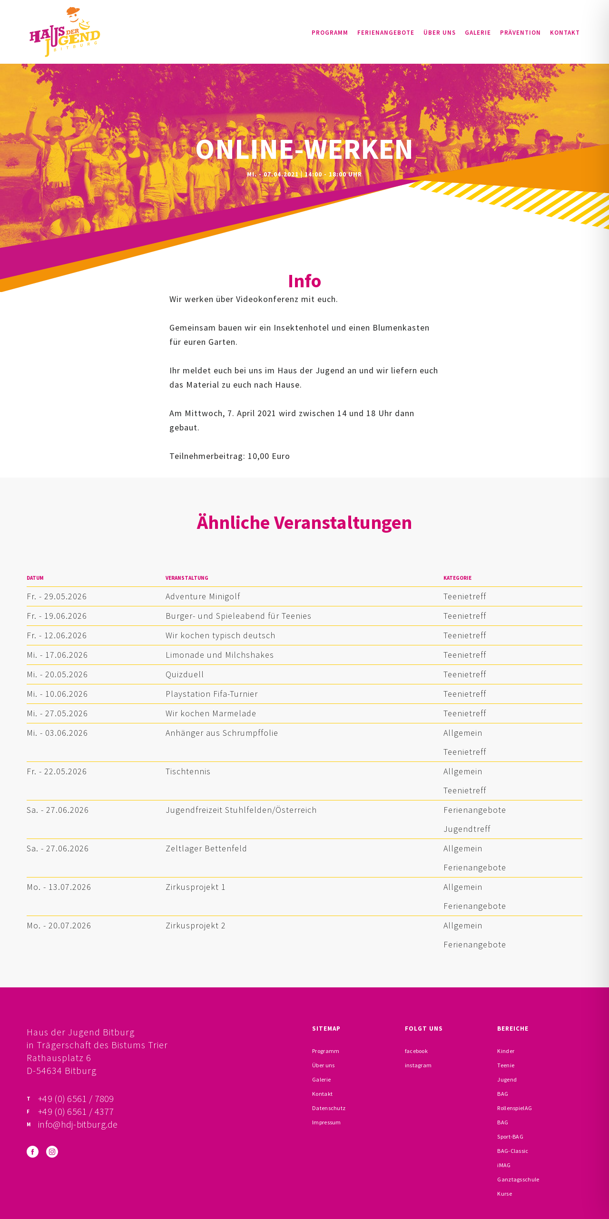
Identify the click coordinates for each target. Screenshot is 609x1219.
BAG (502, 1093)
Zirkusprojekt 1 (196, 886)
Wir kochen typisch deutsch (220, 635)
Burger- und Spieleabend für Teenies (239, 615)
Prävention (520, 33)
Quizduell (185, 674)
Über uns (439, 33)
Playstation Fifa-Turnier (212, 693)
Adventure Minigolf (203, 596)
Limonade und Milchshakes (220, 654)
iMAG (504, 1165)
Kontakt (565, 33)
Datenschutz (328, 1108)
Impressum (326, 1122)
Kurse (504, 1193)
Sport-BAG (510, 1136)
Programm (330, 33)
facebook (416, 1050)
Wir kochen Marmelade (211, 713)
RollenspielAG (514, 1108)
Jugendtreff (467, 828)
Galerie (478, 33)
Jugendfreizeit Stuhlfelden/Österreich (241, 809)
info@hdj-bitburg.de (78, 1124)
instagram (418, 1065)
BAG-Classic (512, 1150)
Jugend (507, 1079)
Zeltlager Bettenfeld (206, 848)
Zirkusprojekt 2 (196, 925)
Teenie (505, 1065)
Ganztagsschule (518, 1179)
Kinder (505, 1050)
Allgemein (462, 732)
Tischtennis (188, 771)
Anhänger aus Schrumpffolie (222, 732)
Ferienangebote (385, 33)
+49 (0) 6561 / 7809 (76, 1098)
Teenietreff (464, 596)
